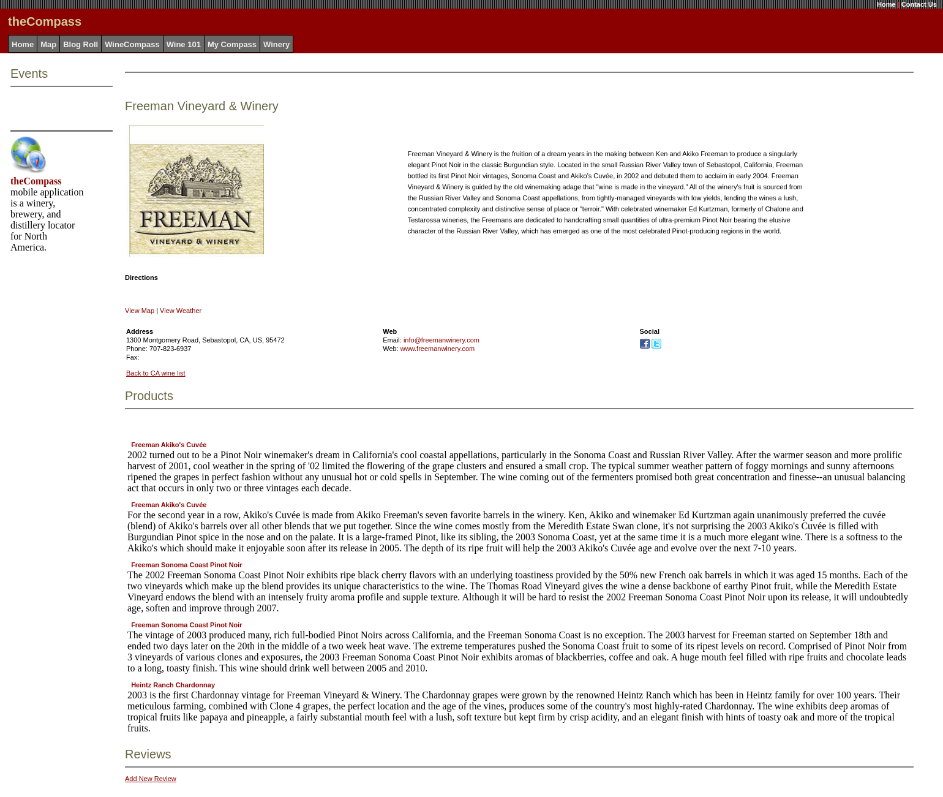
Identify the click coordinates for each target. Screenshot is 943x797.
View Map (139, 310)
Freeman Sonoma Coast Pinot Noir (186, 564)
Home (886, 4)
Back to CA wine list (156, 373)
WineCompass (132, 44)
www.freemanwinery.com (437, 348)
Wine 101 (184, 44)
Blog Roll (80, 44)
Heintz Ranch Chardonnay (173, 685)
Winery (276, 44)
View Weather (180, 310)
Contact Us (919, 4)
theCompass (36, 181)
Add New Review (150, 778)
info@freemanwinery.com (441, 340)
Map (48, 44)
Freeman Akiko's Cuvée (168, 444)
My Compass (232, 44)
